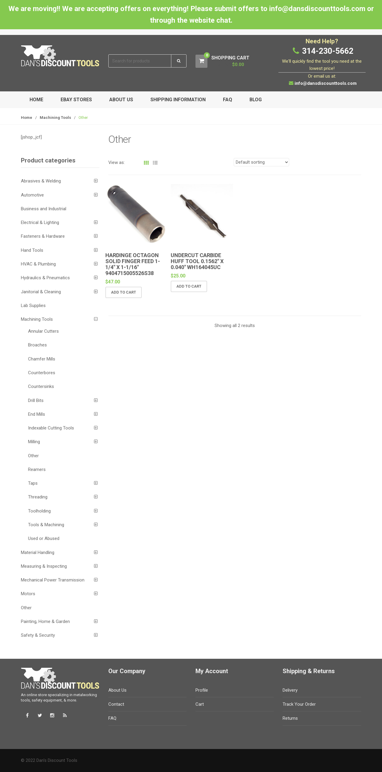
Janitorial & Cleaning (41, 291)
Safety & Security (38, 635)
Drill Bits (36, 400)
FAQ (227, 99)
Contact (116, 704)
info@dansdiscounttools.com (326, 83)
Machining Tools (55, 117)
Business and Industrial (43, 208)
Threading (37, 497)
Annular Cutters (43, 331)
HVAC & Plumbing (38, 264)
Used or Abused (43, 538)
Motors (28, 593)
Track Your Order (299, 704)
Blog (255, 99)
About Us (121, 99)
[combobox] (140, 61)
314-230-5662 (327, 51)
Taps (33, 483)
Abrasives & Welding (41, 181)
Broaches (37, 345)
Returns (290, 718)
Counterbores (41, 372)
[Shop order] (261, 162)
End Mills (36, 414)
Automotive (32, 195)
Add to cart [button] (123, 292)
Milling (34, 441)
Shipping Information (178, 99)
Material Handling (37, 552)
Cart (199, 704)
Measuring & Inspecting (44, 566)
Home (36, 99)
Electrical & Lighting (40, 222)
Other (33, 455)
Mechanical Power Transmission (52, 580)
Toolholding (39, 511)
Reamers (37, 469)
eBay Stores (76, 99)
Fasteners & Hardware (43, 236)
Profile (201, 690)
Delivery (290, 690)
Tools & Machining (46, 524)
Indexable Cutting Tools (51, 428)
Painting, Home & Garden (45, 621)
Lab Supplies (33, 305)
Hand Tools (32, 250)
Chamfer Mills (41, 359)
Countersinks (41, 386)
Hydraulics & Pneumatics (45, 277)
